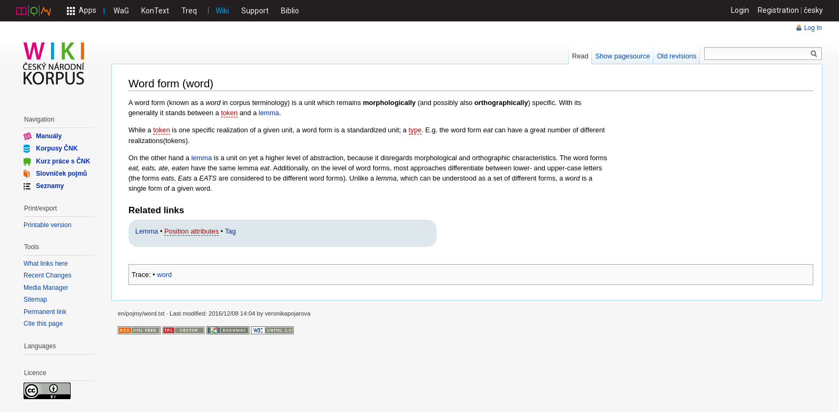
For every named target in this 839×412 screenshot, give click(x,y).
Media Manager (46, 287)
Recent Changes (47, 275)
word (164, 275)
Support (255, 10)
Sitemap (35, 299)
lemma (268, 113)
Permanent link (45, 312)
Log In (813, 28)
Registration (778, 10)
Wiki (222, 10)
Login (740, 10)
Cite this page (43, 323)
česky (813, 10)
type (415, 130)
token (229, 113)
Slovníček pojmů (61, 173)
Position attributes (191, 231)
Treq (189, 10)
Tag (230, 231)
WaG (121, 10)
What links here (46, 263)
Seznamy (50, 186)
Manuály (49, 136)
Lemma (146, 231)
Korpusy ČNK (57, 148)
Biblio (290, 10)
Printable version (47, 225)
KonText (155, 10)
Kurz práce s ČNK (63, 160)
